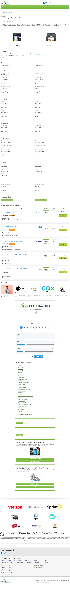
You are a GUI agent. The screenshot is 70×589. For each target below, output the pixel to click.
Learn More (19, 422)
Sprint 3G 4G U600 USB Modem (25, 404)
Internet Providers (28, 562)
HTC (10, 565)
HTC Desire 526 (21, 409)
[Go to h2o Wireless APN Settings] (61, 289)
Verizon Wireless (4, 562)
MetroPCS (3, 572)
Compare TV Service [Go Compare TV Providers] (35, 484)
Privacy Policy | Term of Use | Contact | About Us (50, 580)
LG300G (20, 397)
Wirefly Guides (52, 560)
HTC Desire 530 (21, 367)
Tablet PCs (19, 563)
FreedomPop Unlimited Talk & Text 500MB (14, 255)
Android (45, 562)
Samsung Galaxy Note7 (23, 379)
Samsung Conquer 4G (22, 406)
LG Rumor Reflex (21, 384)
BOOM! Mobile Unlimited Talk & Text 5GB (14, 269)
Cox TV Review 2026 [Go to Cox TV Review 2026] (46, 295)
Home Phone (25, 6)
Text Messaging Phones (37, 567)
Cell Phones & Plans (6, 6)
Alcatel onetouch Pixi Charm (24, 389)
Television (26, 563)
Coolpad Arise (21, 375)
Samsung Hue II (21, 365)
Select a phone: (36, 309)
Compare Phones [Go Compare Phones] (35, 461)
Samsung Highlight (22, 387)
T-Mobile (2, 567)
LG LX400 (20, 374)
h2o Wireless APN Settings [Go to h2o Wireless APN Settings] (61, 295)
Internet (34, 6)
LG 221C (20, 411)
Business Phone (16, 6)
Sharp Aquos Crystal (22, 399)
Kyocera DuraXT (21, 401)
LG (9, 567)
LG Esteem (20, 369)
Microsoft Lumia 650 (22, 412)
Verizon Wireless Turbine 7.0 (24, 402)
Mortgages (55, 6)
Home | (37, 580)
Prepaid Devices (36, 563)
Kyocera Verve (21, 377)
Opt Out (67, 580)
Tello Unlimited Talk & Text (10, 226)
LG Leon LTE (21, 372)
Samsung (11, 572)
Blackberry (46, 563)
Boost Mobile (3, 573)
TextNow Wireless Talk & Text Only (12, 241)
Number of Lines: (35, 324)
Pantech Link (20, 385)
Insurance (49, 6)
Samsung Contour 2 (22, 391)
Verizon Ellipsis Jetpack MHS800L (25, 414)
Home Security (42, 6)
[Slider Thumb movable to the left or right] (24, 338)
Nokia (10, 570)
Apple (10, 562)
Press (51, 2)
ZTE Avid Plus (21, 394)
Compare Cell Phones (5, 12)
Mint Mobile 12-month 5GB (10, 212)
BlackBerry (11, 563)
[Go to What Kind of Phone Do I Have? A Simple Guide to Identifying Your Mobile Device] (7, 289)
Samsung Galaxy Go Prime (24, 382)
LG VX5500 (20, 392)
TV (30, 6)
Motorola (11, 568)
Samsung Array (21, 370)
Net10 (2, 570)
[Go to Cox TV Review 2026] (48, 289)
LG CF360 (20, 380)
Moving (61, 6)
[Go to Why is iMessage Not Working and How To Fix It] (21, 289)
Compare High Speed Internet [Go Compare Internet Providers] (35, 486)
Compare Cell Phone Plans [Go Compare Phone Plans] (35, 458)
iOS (44, 565)
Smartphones (35, 562)
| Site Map (63, 580)
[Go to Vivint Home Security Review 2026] (34, 289)
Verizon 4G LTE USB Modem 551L (25, 396)
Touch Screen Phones (37, 565)
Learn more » (4, 57)
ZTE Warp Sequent (22, 407)
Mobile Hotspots (20, 562)
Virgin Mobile (3, 568)
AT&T (2, 563)
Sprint (2, 565)
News (48, 2)
